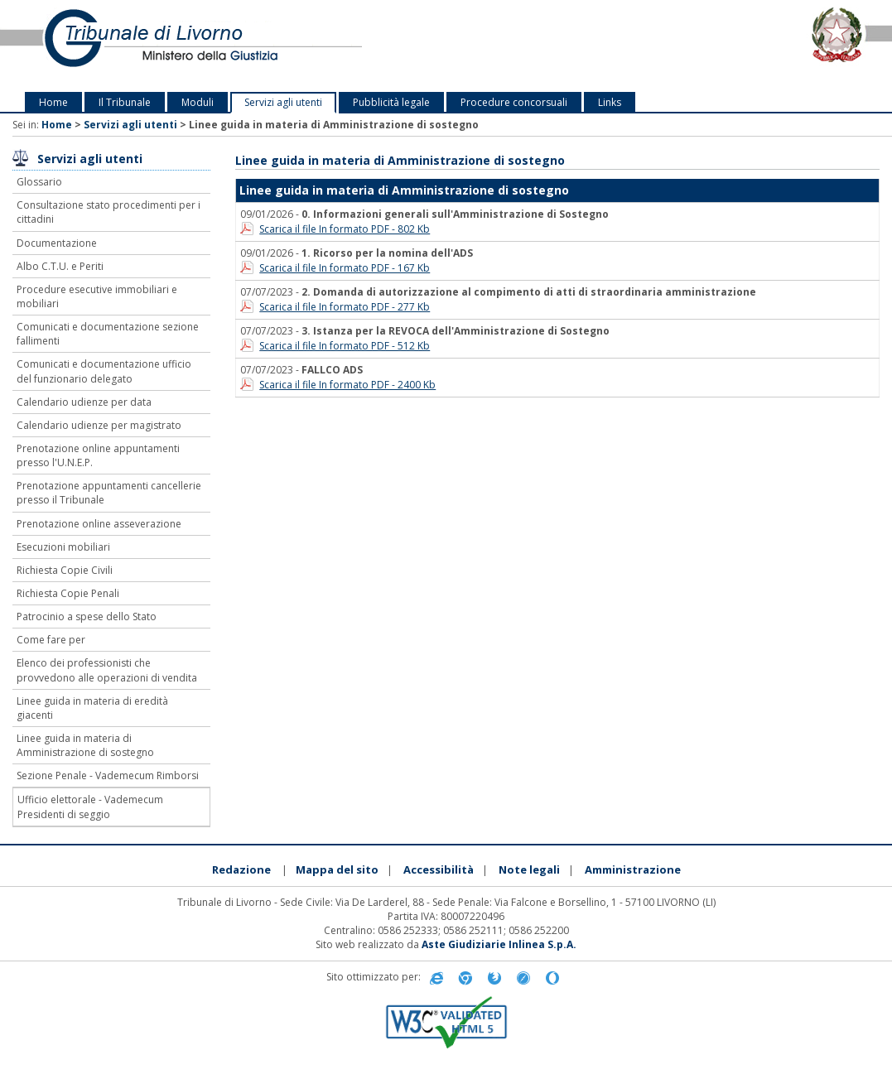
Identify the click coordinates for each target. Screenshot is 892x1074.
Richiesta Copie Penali (68, 593)
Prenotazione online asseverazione (99, 524)
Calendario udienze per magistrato (99, 425)
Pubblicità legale (391, 102)
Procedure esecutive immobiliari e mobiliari (97, 296)
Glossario (39, 182)
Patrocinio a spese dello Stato (87, 616)
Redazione (241, 869)
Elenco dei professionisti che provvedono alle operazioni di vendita (107, 670)
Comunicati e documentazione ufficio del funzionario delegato (104, 371)
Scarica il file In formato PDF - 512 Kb (344, 346)
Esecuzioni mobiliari (63, 547)
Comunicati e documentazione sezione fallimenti (108, 334)
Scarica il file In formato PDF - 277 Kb (344, 307)
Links (609, 102)
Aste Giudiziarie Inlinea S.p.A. (499, 944)
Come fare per (51, 640)
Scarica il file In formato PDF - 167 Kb (344, 268)
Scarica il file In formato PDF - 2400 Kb (347, 385)
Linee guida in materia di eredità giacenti (92, 708)
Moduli (197, 102)
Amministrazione (633, 869)
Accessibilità (438, 869)
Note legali (529, 869)
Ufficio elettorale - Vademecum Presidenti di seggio (90, 806)
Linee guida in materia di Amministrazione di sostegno (85, 745)
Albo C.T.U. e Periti (60, 266)
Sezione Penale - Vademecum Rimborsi (108, 775)
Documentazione (57, 243)
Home (53, 102)
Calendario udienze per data (84, 402)
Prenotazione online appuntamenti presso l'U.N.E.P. (98, 455)
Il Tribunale (125, 102)
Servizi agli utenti (283, 102)
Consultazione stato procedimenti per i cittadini (108, 212)
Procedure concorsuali (513, 102)
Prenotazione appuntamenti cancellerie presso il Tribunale (109, 493)
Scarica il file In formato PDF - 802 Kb (344, 229)
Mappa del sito (337, 869)
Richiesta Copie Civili (65, 570)
